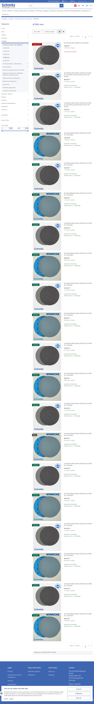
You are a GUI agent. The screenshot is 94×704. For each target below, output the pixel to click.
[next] (91, 36)
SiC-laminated (7, 67)
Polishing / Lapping (6, 94)
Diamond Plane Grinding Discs (11, 78)
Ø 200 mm (6, 48)
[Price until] (21, 128)
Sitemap (51, 675)
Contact (65, 1)
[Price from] (5, 128)
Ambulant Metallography (8, 103)
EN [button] (90, 1)
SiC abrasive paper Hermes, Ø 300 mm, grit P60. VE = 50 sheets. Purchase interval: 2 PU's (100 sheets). (77, 74)
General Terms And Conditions (14, 676)
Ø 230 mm (6, 51)
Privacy (11, 698)
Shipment (31, 675)
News (3, 32)
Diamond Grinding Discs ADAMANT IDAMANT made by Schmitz (13, 74)
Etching (3, 97)
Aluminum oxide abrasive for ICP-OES (13, 70)
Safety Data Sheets (82, 1)
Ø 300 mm (6, 57)
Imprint (6, 698)
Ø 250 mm (6, 54)
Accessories (6, 84)
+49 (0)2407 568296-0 (54, 1)
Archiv (3, 28)
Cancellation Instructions (12, 685)
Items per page (49, 31)
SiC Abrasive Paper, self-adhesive (12, 64)
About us (51, 671)
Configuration (78, 693)
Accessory (4, 109)
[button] (79, 6)
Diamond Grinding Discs (10, 81)
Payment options (34, 671)
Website (73, 1)
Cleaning (3, 100)
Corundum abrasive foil (9, 91)
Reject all (78, 698)
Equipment (4, 106)
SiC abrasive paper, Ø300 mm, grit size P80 (76, 42)
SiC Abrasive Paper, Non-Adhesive (12, 45)
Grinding (3, 41)
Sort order (37, 31)
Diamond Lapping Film (9, 87)
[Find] (44, 5)
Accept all (78, 689)
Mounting (4, 38)
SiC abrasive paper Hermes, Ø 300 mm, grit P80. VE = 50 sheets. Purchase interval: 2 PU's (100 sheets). (77, 104)
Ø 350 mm (6, 60)
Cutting (3, 35)
